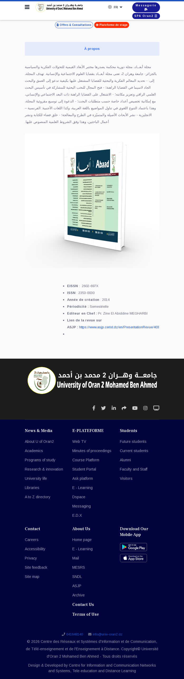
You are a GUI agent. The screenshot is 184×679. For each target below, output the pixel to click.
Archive (78, 595)
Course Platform (85, 460)
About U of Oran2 (39, 441)
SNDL (77, 576)
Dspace (78, 497)
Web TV (79, 441)
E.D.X (77, 515)
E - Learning (82, 488)
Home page (82, 540)
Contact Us (83, 604)
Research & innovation (44, 469)
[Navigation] (27, 7)
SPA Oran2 (146, 16)
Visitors (126, 478)
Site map (32, 576)
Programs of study (40, 460)
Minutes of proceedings (91, 451)
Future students (133, 441)
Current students (134, 451)
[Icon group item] (93, 408)
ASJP (76, 586)
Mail (75, 558)
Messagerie (146, 7)
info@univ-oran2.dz (107, 634)
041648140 (74, 634)
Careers (32, 540)
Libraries (32, 488)
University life (36, 478)
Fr (115, 7)
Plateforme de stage (112, 24)
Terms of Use (85, 614)
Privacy (31, 558)
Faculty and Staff (133, 469)
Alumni (125, 460)
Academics (34, 451)
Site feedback (36, 567)
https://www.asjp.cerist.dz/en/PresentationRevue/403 (119, 327)
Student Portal (84, 469)
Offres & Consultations (74, 24)
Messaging (81, 506)
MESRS (78, 567)
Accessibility (35, 549)
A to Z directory (37, 497)
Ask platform (82, 478)
